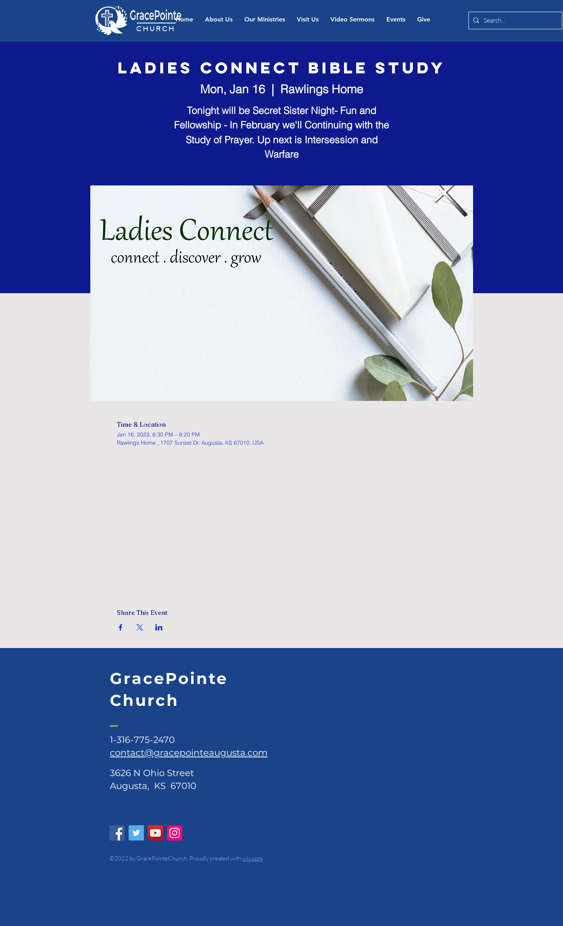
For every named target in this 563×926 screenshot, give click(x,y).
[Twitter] (136, 833)
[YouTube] (155, 833)
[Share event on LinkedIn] (159, 627)
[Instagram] (174, 833)
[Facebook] (117, 833)
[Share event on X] (139, 627)
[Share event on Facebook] (120, 627)
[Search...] (514, 20)
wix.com (252, 858)
